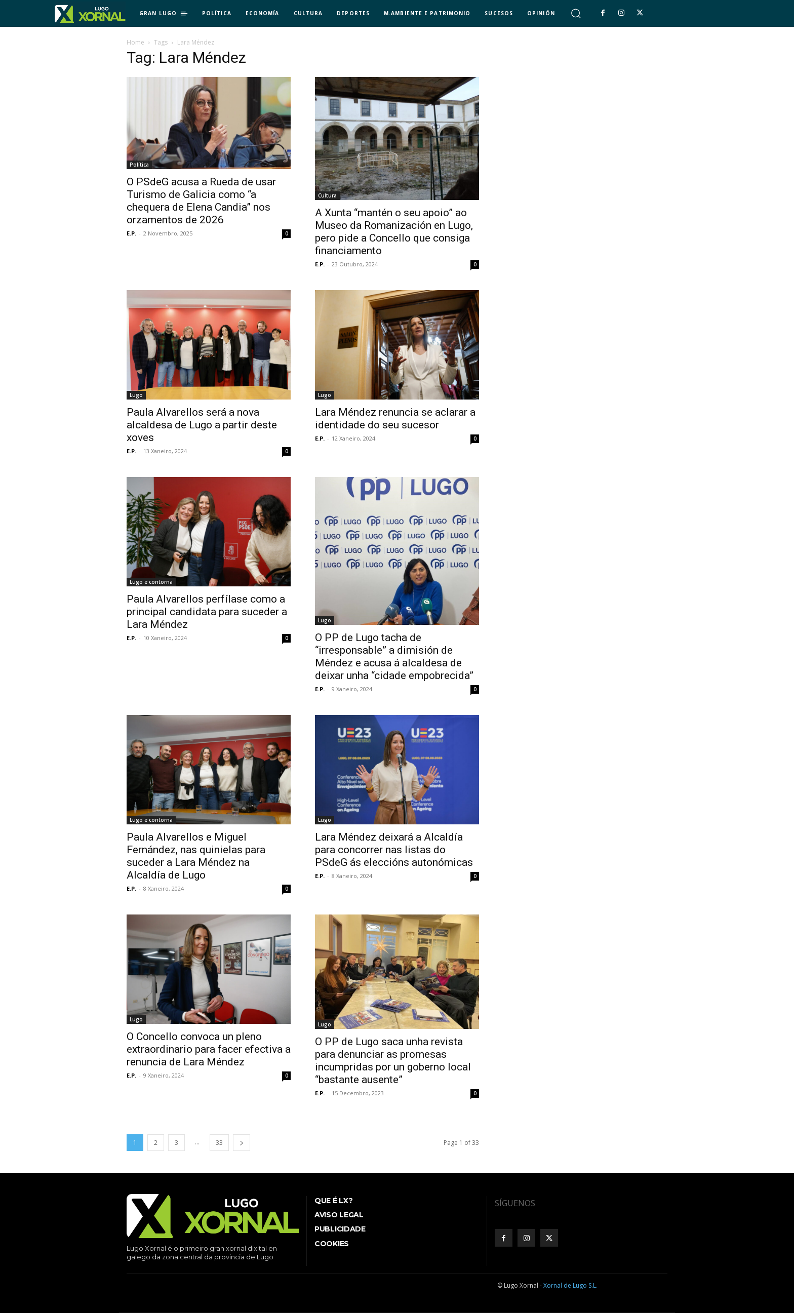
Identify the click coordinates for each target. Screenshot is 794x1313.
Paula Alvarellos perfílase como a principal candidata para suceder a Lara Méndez (207, 611)
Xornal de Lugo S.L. (570, 1285)
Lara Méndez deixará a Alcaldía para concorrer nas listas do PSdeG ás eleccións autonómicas (394, 849)
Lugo (136, 395)
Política (139, 164)
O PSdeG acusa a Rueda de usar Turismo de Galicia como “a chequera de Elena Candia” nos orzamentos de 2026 (201, 201)
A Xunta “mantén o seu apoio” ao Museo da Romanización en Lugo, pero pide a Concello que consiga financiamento (394, 232)
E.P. (131, 233)
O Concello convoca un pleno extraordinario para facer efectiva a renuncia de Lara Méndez (209, 1049)
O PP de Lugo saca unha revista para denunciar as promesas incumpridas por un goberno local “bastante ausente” (393, 1061)
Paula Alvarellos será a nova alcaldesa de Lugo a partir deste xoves (202, 425)
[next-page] (241, 1142)
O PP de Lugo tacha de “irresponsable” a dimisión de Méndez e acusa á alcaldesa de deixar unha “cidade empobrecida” (394, 656)
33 (219, 1142)
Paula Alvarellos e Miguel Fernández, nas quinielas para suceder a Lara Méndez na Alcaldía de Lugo (196, 856)
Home (135, 42)
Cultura (327, 195)
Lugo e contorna (151, 581)
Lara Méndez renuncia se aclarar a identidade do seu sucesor (395, 418)
